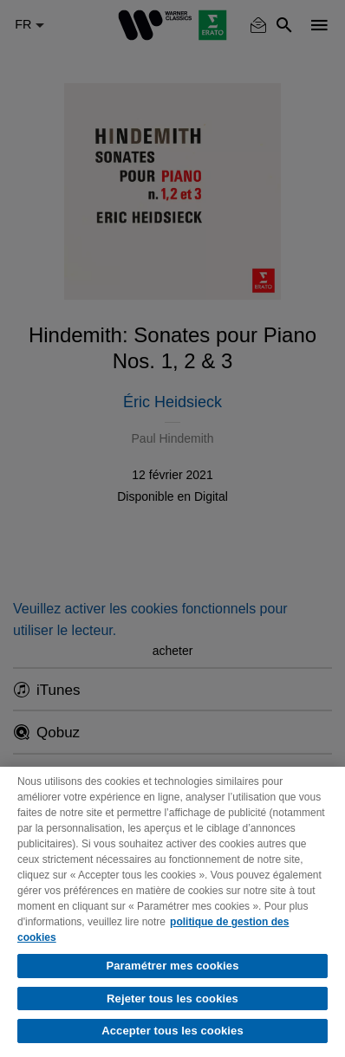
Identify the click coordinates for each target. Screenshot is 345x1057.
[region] (172, 912)
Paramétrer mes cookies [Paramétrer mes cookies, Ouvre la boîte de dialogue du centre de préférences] (172, 965)
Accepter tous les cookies (172, 1030)
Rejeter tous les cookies (172, 998)
